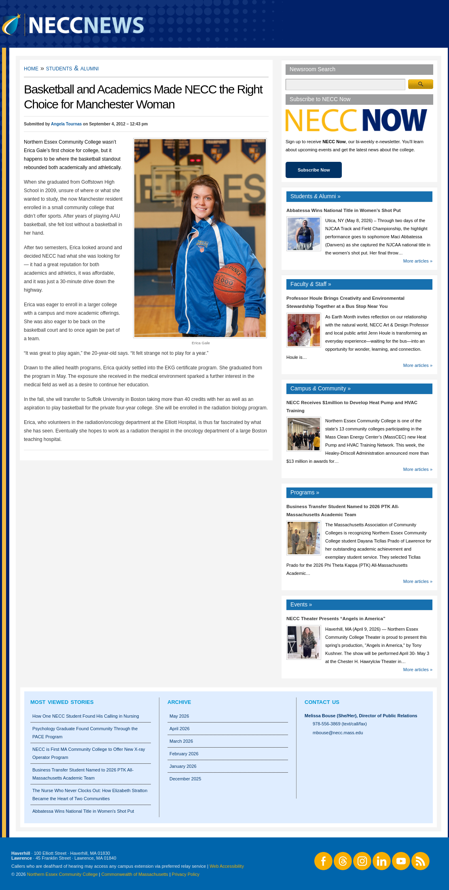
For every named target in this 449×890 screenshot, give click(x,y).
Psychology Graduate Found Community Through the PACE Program (85, 732)
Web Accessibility (227, 866)
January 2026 (183, 766)
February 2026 (184, 753)
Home (31, 68)
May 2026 (179, 716)
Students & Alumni (72, 68)
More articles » (417, 261)
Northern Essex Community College (62, 874)
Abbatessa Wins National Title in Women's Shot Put (83, 811)
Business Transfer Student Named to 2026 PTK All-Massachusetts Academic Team (82, 773)
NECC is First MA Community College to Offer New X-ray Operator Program (88, 753)
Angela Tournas (66, 124)
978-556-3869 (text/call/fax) (340, 723)
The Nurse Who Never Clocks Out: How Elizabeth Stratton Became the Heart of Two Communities (89, 794)
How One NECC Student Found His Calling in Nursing (85, 716)
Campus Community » (320, 389)
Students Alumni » (315, 196)
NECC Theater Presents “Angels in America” (335, 618)
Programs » (304, 493)
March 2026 (181, 741)
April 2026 (179, 728)
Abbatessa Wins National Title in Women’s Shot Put (343, 210)
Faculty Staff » (310, 284)
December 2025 (185, 778)
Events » (301, 605)
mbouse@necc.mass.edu (338, 732)
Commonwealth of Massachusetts (135, 874)
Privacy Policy (185, 874)
